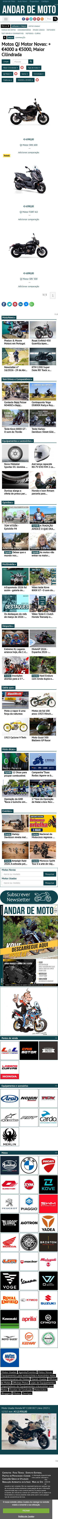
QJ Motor (7, 74)
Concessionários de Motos (15, 1379)
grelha (10, 37)
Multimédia (9, 564)
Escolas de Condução (21, 1389)
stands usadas (39, 29)
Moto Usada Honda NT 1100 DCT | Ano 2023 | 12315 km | (29, 1428)
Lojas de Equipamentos (42, 1382)
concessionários (24, 29)
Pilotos (17, 1393)
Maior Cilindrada (10, 68)
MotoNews (9, 317)
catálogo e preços (19, 26)
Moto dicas (9, 749)
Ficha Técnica (18, 1472)
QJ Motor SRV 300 (28, 278)
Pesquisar (49, 874)
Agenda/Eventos (27, 1372)
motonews (51, 29)
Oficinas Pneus (20, 1382)
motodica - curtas (33, 33)
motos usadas (34, 26)
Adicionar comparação (28, 152)
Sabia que (8, 687)
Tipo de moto (34, 68)
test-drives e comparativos (13, 33)
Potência (7, 80)
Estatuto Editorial (34, 1472)
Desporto (8, 625)
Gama (25, 74)
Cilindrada (38, 74)
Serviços (27, 1393)
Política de (26, 1516)
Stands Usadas (39, 1379)
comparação (20, 37)
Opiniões (8, 502)
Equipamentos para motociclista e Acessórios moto (28, 1375)
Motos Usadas (9, 1372)
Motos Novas (45, 1372)
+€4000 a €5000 (25, 80)
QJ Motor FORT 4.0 (29, 211)
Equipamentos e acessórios (17, 440)
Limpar (6, 61)
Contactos (6, 1472)
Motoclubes (40, 1389)
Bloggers (6, 1393)
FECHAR (26, 1510)
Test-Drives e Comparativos (17, 379)
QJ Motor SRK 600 (28, 144)
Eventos (7, 811)
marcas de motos (8, 29)
